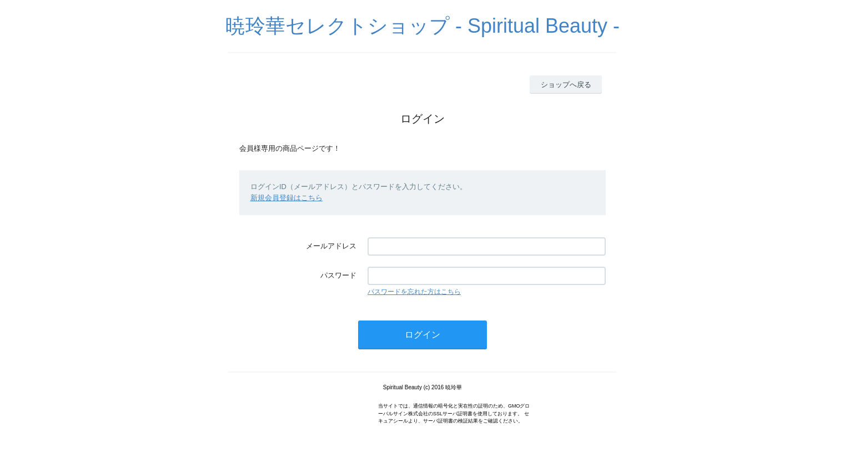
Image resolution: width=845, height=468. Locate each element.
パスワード (338, 275)
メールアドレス (331, 246)
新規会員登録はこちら (286, 198)
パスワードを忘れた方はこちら (414, 292)
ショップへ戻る (566, 84)
